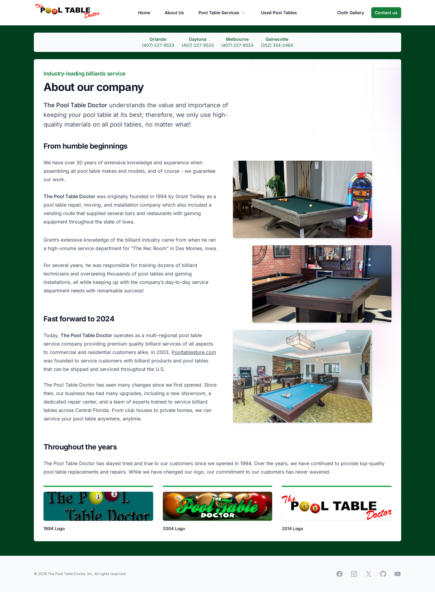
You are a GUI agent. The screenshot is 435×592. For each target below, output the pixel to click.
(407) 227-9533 (158, 45)
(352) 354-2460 (277, 45)
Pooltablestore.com (194, 352)
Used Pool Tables (279, 12)
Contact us (386, 12)
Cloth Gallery (350, 12)
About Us (174, 12)
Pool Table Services (222, 13)
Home (144, 12)
